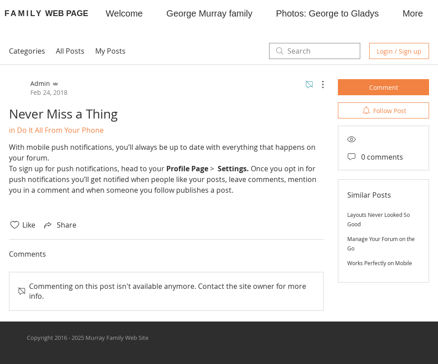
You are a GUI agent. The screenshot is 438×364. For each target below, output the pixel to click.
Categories (27, 51)
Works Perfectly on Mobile (379, 263)
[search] (314, 51)
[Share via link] (59, 225)
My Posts (110, 51)
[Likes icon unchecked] (15, 225)
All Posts (70, 51)
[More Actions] (318, 84)
